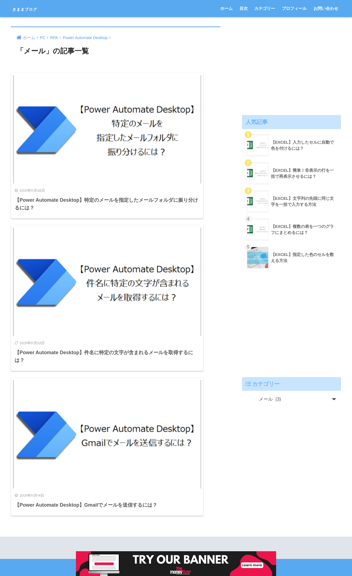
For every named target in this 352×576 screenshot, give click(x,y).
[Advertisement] (291, 64)
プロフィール (294, 8)
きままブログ (33, 8)
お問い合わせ (326, 8)
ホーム (226, 8)
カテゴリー (264, 8)
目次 (244, 8)
